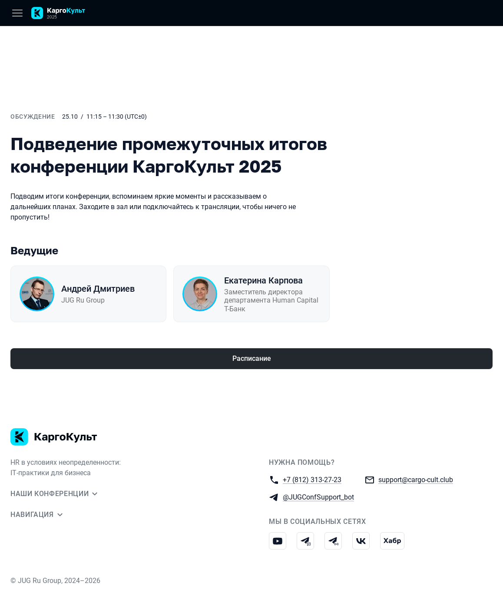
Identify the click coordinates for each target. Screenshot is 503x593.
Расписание (251, 358)
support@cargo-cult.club (415, 479)
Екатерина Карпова (263, 280)
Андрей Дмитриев (98, 288)
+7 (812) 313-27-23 (312, 479)
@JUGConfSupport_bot (318, 496)
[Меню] (17, 13)
